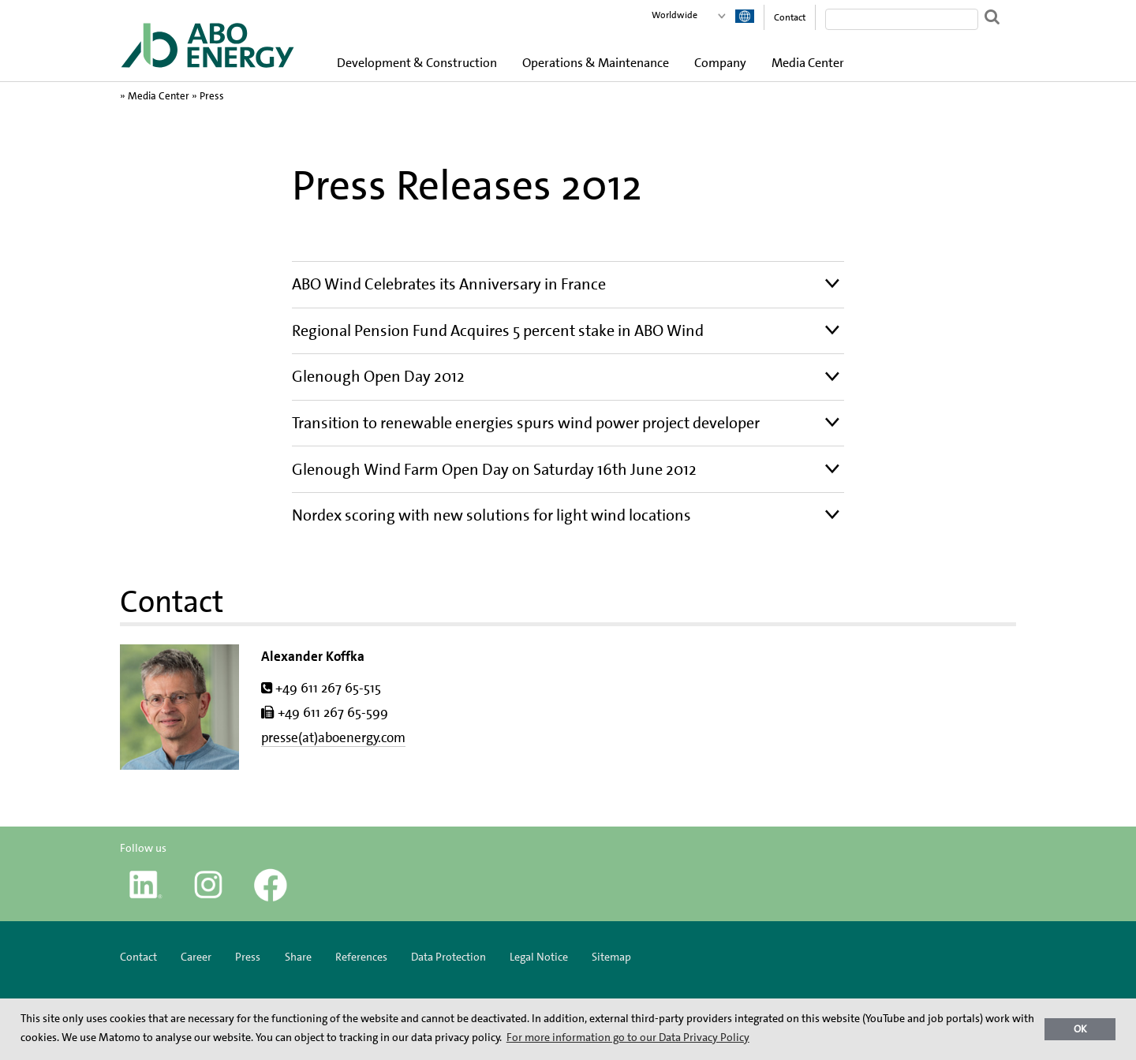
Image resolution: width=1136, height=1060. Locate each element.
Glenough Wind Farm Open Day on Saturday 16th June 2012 (494, 469)
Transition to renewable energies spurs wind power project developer (526, 422)
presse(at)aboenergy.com (333, 737)
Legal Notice (539, 957)
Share (298, 957)
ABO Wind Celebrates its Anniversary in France (449, 284)
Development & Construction (417, 62)
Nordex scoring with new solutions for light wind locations (491, 515)
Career (196, 957)
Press (212, 96)
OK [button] (1080, 1029)
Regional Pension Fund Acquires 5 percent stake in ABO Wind (498, 330)
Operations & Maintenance (595, 62)
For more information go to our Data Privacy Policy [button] (627, 1037)
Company (720, 62)
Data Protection (448, 957)
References (361, 957)
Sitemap (611, 957)
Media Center (808, 62)
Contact (789, 17)
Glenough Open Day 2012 (378, 376)
